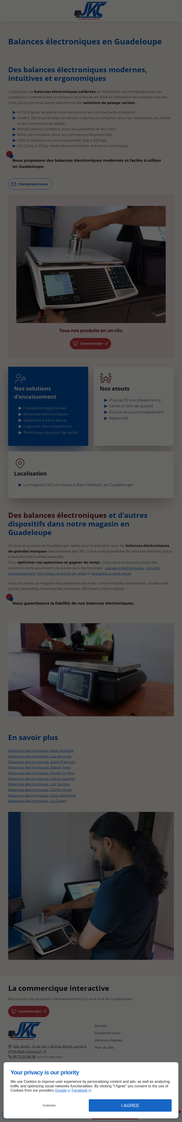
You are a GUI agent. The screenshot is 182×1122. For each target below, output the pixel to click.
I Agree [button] (130, 1105)
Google (61, 1090)
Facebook (79, 1090)
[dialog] (91, 1090)
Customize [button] (49, 1105)
